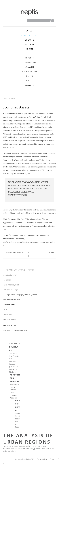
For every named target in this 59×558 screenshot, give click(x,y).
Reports (29, 58)
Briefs (29, 76)
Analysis (29, 67)
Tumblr (17, 416)
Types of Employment (11, 285)
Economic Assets (9, 305)
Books (29, 81)
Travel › (52, 252)
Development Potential (11, 300)
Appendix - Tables (9, 320)
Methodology (29, 71)
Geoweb (29, 40)
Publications (29, 35)
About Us (13, 398)
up (29, 254)
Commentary (29, 62)
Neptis (17, 344)
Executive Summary (10, 275)
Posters (29, 85)
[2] (4, 219)
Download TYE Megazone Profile (15, 330)
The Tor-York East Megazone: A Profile (18, 270)
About (29, 49)
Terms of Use (42, 459)
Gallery (29, 44)
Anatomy (13, 395)
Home (5, 98)
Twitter (17, 413)
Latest (30, 30)
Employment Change (10, 290)
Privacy (52, 459)
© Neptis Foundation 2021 (25, 459)
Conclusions (7, 315)
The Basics (7, 280)
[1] (4, 210)
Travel (5, 310)
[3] (4, 235)
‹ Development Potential (14, 252)
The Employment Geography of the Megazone (20, 295)
